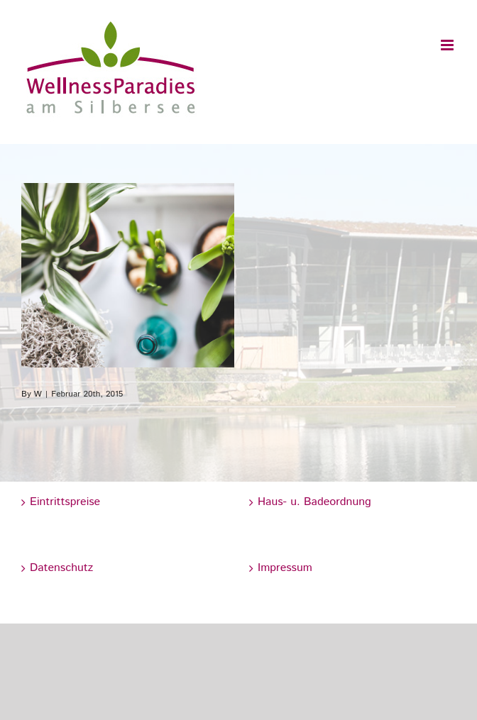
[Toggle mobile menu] (448, 45)
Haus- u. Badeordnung (314, 502)
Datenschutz (61, 568)
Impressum (285, 568)
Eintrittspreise (65, 502)
